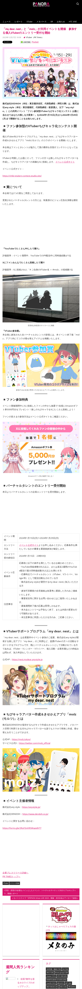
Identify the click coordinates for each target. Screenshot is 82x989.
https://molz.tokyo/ (21, 739)
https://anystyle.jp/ (31, 807)
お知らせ (61, 21)
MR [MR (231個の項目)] (60, 983)
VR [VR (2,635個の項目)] (71, 987)
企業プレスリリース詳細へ (15, 872)
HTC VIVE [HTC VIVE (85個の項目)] (62, 976)
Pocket (35, 41)
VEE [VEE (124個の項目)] (63, 987)
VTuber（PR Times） (34, 37)
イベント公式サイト (65, 161)
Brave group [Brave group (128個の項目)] (61, 973)
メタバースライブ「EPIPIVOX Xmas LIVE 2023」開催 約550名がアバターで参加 (44, 898)
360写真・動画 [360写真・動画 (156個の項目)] (54, 969)
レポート (19, 21)
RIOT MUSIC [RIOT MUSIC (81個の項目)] (52, 987)
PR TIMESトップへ (11, 876)
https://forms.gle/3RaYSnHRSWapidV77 (22, 828)
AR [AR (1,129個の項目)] (50, 973)
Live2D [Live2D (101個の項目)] (51, 983)
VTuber (30, 21)
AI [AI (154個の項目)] (65, 969)
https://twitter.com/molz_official (34, 743)
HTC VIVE (73, 21)
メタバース (41, 21)
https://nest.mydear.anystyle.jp (27, 659)
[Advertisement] (41, 13)
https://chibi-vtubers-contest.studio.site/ (22, 175)
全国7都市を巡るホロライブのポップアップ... (26, 982)
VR (51, 21)
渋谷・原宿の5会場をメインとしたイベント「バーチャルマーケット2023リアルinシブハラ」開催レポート (40, 892)
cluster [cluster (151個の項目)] (51, 976)
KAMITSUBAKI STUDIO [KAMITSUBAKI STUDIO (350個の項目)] (56, 980)
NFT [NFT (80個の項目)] (68, 983)
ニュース (7, 21)
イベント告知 (14, 883)
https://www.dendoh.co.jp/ (35, 814)
